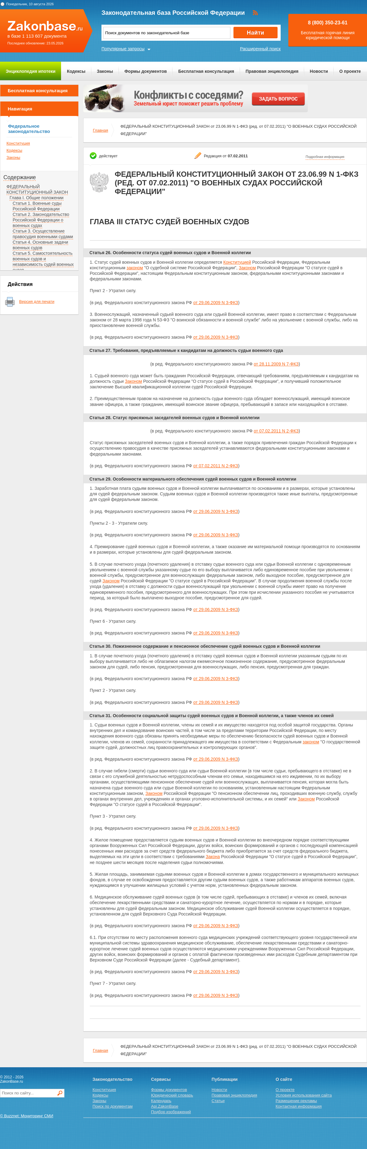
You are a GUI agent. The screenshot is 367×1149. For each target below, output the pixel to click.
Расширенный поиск (260, 48)
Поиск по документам (113, 1106)
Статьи (218, 1100)
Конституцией (237, 262)
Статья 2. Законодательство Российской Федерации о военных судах (41, 220)
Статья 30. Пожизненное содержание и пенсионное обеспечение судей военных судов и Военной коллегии (204, 646)
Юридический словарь (172, 1095)
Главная (100, 130)
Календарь (161, 1100)
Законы (105, 71)
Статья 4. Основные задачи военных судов (40, 245)
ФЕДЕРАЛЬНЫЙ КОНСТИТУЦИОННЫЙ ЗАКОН (37, 189)
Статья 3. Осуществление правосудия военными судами (43, 234)
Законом (247, 267)
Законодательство (112, 1079)
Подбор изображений (171, 1112)
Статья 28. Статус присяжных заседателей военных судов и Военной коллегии (174, 417)
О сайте (284, 1079)
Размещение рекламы (296, 1100)
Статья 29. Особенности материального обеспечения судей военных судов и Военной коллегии (192, 479)
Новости (319, 71)
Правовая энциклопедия (271, 71)
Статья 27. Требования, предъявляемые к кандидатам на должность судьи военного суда (186, 350)
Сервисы (161, 1079)
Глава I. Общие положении (37, 197)
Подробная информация (325, 157)
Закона (213, 856)
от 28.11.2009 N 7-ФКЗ (276, 364)
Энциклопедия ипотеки (31, 71)
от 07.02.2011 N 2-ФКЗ (276, 430)
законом (134, 267)
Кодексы (76, 71)
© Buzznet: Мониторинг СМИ (26, 1116)
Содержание (19, 177)
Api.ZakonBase (164, 1106)
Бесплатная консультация (206, 71)
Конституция (18, 143)
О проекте (350, 71)
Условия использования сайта (304, 1095)
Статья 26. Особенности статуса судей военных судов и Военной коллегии (170, 252)
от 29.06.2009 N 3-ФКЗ (215, 302)
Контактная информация (299, 1106)
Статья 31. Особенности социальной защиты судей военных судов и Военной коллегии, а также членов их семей (211, 715)
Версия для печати (36, 301)
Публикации (224, 1079)
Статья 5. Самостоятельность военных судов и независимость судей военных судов (43, 261)
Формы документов (145, 71)
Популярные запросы (123, 48)
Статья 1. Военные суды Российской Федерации (37, 206)
